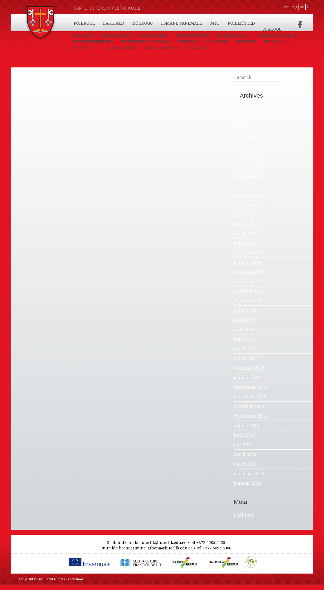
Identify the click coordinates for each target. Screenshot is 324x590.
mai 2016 (243, 450)
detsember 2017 (251, 277)
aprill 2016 (245, 460)
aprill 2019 (245, 143)
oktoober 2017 (249, 297)
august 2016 (246, 431)
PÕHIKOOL (84, 23)
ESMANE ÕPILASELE (94, 47)
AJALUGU (83, 41)
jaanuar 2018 (247, 268)
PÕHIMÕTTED (273, 35)
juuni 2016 (245, 441)
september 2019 (251, 114)
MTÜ (246, 35)
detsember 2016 (251, 393)
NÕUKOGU (174, 35)
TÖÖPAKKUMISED (274, 29)
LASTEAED (113, 23)
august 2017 (246, 316)
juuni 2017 (245, 335)
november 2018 (250, 191)
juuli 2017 (244, 325)
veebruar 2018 (249, 258)
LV (308, 7)
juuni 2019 (245, 124)
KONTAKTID (85, 35)
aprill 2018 (245, 239)
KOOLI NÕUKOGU (219, 41)
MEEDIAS (110, 41)
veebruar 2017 (249, 373)
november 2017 (250, 287)
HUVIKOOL (198, 23)
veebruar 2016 (249, 479)
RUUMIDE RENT (260, 41)
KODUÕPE (142, 23)
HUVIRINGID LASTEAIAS (194, 47)
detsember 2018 (251, 181)
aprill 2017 (245, 354)
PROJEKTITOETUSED (142, 47)
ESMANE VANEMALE (213, 35)
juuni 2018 (245, 220)
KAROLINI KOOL (233, 23)
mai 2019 (243, 134)
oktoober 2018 (249, 201)
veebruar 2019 (249, 162)
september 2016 (251, 421)
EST (286, 7)
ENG (294, 7)
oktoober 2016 (249, 412)
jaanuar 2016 (247, 489)
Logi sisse (244, 521)
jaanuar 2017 (247, 383)
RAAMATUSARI (142, 41)
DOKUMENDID (180, 41)
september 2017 (251, 306)
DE (302, 7)
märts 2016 (245, 469)
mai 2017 (243, 345)
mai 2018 (243, 229)
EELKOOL (169, 23)
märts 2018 (245, 249)
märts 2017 (245, 364)
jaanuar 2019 (247, 172)
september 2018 (251, 210)
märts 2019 (245, 153)
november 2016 (250, 402)
